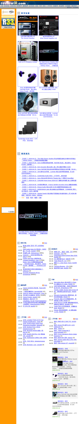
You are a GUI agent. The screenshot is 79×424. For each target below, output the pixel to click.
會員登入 (69, 7)
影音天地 (13, 6)
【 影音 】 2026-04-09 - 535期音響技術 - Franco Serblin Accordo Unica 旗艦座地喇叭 (49, 184)
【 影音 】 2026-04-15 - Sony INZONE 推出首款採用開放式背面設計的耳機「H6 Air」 (49, 169)
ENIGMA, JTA (58, 254)
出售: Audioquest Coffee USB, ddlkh (35, 337)
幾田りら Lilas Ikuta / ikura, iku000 (65, 263)
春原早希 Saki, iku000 (61, 268)
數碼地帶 (25, 6)
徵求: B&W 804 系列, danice (63, 337)
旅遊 (36, 6)
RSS (45, 243)
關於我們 (74, 6)
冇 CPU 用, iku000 (29, 306)
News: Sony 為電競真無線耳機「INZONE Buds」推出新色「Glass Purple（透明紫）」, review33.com (34, 263)
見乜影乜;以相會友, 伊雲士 (31, 295)
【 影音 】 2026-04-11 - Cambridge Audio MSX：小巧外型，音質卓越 (44, 176)
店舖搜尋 (55, 6)
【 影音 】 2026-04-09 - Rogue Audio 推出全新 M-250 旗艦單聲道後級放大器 (46, 187)
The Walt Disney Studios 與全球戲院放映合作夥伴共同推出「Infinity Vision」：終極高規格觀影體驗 (33, 233)
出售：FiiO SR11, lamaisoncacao (34, 341)
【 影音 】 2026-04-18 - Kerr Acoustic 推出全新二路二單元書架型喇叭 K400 (46, 167)
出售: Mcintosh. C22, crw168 (32, 345)
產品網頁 (61, 6)
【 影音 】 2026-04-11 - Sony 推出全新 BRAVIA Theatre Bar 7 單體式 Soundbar (48, 178)
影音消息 (6, 6)
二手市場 (49, 6)
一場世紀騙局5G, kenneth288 (32, 291)
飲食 (44, 6)
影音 (27, 197)
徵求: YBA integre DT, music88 (64, 343)
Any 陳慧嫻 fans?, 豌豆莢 (62, 259)
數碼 (36, 197)
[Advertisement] (47, 147)
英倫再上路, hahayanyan (31, 253)
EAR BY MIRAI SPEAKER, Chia (34, 293)
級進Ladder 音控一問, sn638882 (33, 245)
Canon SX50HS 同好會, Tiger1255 (34, 288)
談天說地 (31, 6)
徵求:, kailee (58, 328)
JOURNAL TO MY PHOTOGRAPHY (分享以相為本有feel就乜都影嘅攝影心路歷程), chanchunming (35, 302)
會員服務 (67, 6)
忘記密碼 (75, 7)
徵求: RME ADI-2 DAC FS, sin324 (65, 321)
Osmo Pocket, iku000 (30, 297)
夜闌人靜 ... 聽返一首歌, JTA (63, 252)
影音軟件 (19, 6)
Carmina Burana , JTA (61, 266)
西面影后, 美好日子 (29, 299)
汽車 (40, 6)
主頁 (2, 6)
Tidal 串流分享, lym (60, 261)
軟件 (31, 197)
